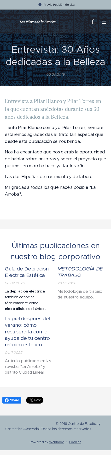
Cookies (75, 442)
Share (12, 400)
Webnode (56, 442)
